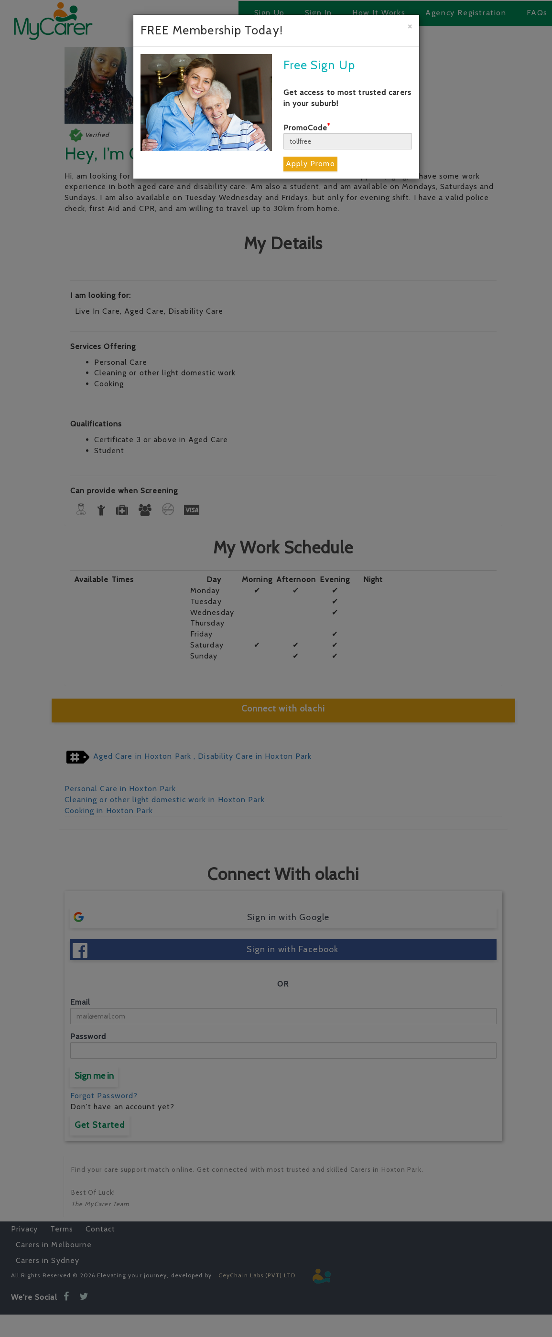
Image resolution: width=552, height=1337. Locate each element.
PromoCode (307, 127)
